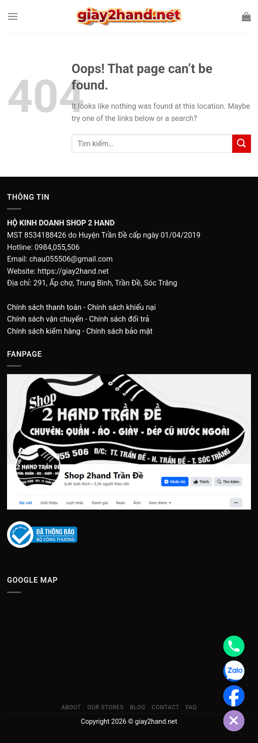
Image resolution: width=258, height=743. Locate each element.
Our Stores (105, 707)
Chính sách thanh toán (44, 307)
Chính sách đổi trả (119, 319)
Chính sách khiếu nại (121, 307)
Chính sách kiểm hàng (44, 331)
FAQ (191, 707)
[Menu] (12, 16)
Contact (165, 707)
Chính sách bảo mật (119, 331)
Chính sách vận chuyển (45, 319)
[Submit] (241, 144)
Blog (137, 707)
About (71, 707)
